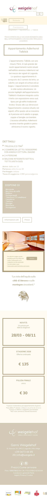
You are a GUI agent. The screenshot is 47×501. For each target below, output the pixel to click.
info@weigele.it (26, 454)
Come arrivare (28, 467)
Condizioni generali (21, 473)
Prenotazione (18, 27)
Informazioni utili (12, 220)
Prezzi (27, 220)
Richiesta (16, 20)
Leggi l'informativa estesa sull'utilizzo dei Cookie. (18, 265)
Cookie (30, 475)
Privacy (23, 475)
